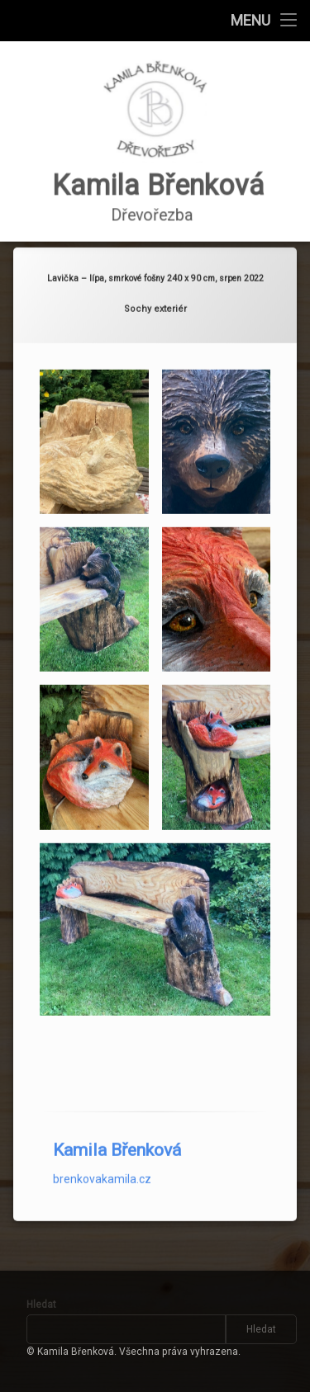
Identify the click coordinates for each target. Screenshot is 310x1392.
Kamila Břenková (117, 1115)
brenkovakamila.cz (102, 1144)
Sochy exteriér (155, 274)
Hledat (41, 1304)
